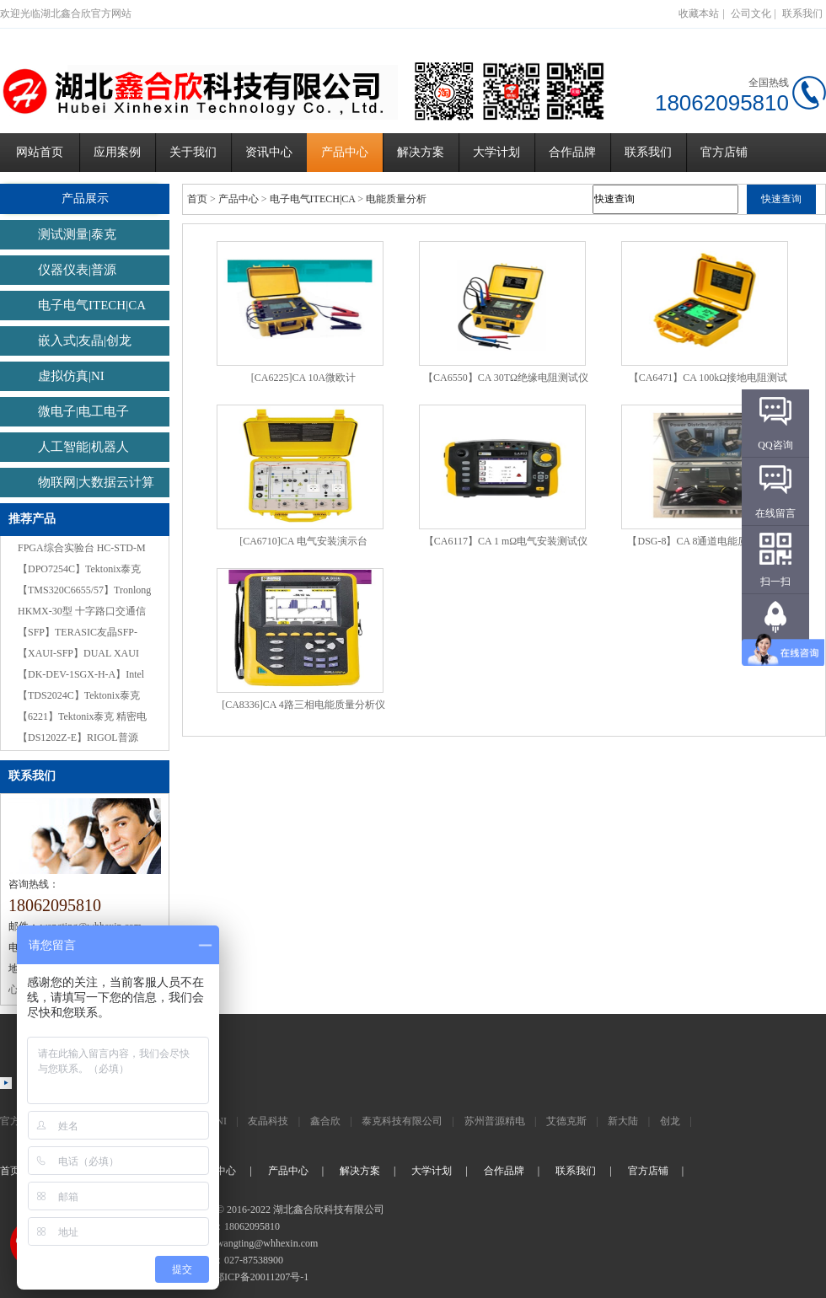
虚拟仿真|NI (71, 376)
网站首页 (39, 152)
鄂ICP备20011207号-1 (261, 1277)
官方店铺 (724, 152)
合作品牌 (572, 152)
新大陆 (623, 1121)
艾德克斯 (566, 1121)
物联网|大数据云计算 (96, 482)
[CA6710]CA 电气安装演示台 (303, 541)
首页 (197, 199)
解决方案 (420, 152)
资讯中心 (268, 152)
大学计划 (496, 152)
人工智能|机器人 (83, 446)
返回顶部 (775, 650)
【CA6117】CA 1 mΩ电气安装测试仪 (505, 541)
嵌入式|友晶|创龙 (84, 340)
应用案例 (117, 152)
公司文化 (751, 13)
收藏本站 (698, 13)
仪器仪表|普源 (77, 269)
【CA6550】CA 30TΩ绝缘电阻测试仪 (505, 378)
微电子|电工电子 (83, 411)
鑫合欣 (325, 1121)
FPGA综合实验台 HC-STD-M (82, 548)
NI (221, 1121)
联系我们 (802, 13)
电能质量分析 (396, 199)
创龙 (670, 1121)
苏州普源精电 (494, 1121)
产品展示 (84, 198)
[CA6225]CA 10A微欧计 (303, 378)
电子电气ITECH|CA (92, 305)
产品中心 (344, 152)
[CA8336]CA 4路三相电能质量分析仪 (303, 705)
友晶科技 (268, 1121)
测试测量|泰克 (77, 234)
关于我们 (193, 152)
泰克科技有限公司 (402, 1121)
